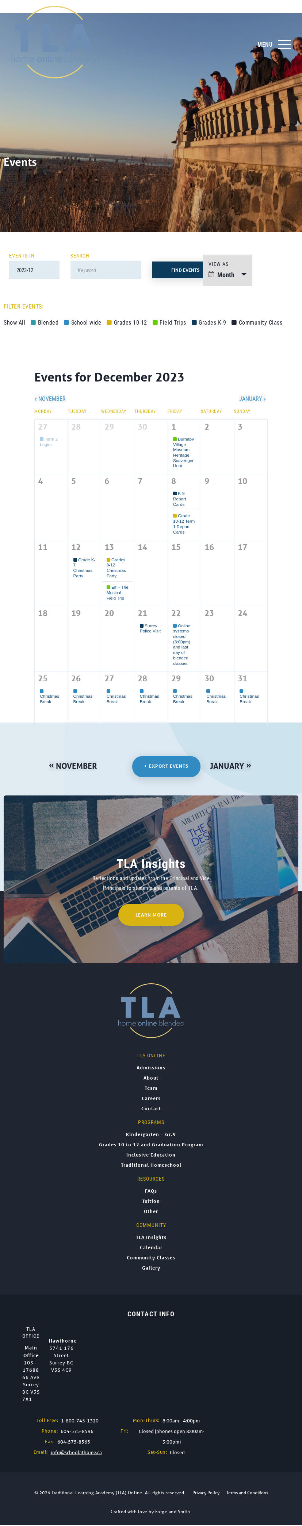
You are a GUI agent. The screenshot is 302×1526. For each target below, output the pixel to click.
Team (151, 1089)
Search (79, 255)
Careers (151, 1099)
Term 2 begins (49, 442)
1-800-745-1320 (80, 1422)
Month (221, 274)
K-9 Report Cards (179, 498)
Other (151, 1212)
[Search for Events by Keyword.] (105, 270)
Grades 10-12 (127, 322)
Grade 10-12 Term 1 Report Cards (184, 523)
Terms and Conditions (247, 1494)
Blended (44, 322)
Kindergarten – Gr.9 (151, 1135)
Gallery (151, 1269)
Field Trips (169, 322)
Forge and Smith (172, 1513)
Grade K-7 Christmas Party (84, 567)
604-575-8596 (77, 1432)
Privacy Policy (205, 1494)
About (151, 1079)
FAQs (151, 1192)
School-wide (82, 322)
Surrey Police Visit (150, 628)
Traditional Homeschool (151, 1166)
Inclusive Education (151, 1156)
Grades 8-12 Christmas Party (116, 567)
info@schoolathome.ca (76, 1454)
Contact (151, 1109)
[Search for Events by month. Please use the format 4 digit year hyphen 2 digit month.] (34, 270)
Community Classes (151, 1259)
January (252, 398)
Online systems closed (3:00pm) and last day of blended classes (181, 644)
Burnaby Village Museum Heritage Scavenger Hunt (183, 452)
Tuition (151, 1202)
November (50, 398)
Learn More (151, 916)
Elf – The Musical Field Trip (118, 592)
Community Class (257, 322)
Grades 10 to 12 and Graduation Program (151, 1146)
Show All (14, 322)
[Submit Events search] (185, 270)
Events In (22, 255)
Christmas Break (49, 696)
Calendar (151, 1248)
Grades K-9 (209, 322)
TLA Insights (151, 1238)
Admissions (151, 1069)
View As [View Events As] (219, 263)
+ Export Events (167, 767)
